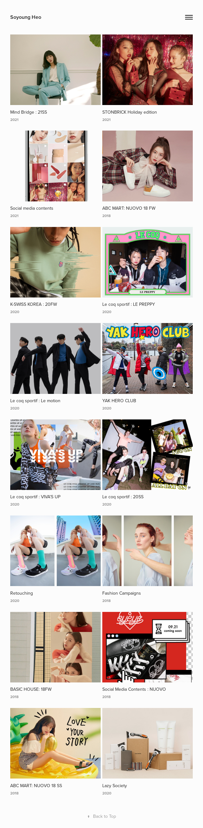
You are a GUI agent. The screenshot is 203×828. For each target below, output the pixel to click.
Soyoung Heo (25, 17)
